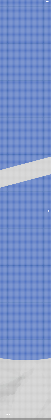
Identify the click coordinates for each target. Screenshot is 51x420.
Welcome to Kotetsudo (6, 1)
